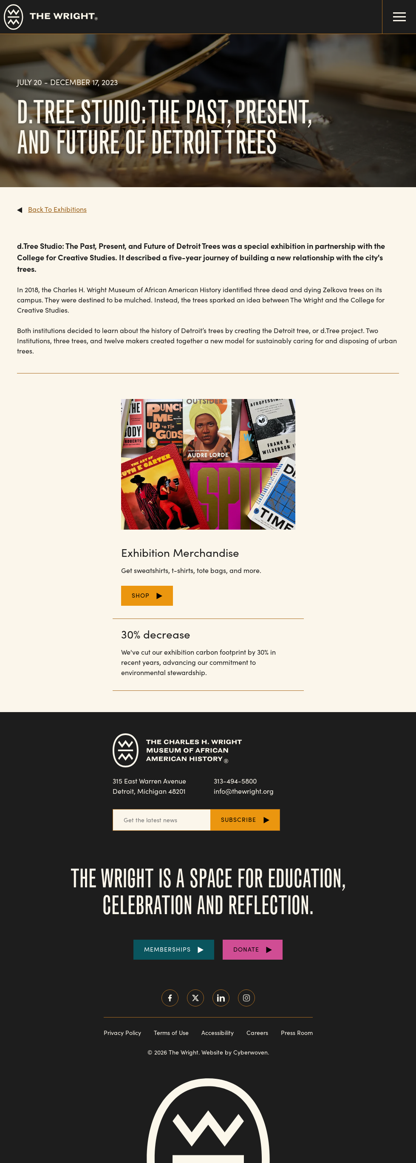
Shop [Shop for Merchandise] (141, 595)
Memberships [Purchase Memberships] (167, 949)
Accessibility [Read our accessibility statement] (217, 1033)
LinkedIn (220, 997)
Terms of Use (171, 1033)
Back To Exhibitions (57, 209)
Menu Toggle (394, 10)
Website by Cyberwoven (234, 1052)
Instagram (246, 997)
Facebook (169, 997)
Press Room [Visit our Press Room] (297, 1033)
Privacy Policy (122, 1033)
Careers (257, 1033)
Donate (246, 949)
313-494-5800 (235, 780)
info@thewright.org (244, 791)
